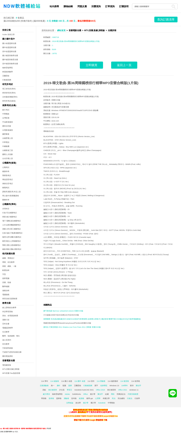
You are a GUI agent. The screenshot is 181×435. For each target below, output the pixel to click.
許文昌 (62, 390)
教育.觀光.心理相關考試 (11, 241)
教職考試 (5, 188)
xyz (1, 428)
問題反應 (82, 6)
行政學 (137, 398)
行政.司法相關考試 (9, 213)
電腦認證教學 (7, 328)
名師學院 (103, 385)
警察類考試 (6, 175)
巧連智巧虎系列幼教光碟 (11, 352)
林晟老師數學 (7, 72)
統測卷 (81, 398)
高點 (44, 390)
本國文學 (106, 398)
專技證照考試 (7, 179)
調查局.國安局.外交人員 (11, 192)
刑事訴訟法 (121, 394)
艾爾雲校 (5, 76)
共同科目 (5, 209)
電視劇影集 (6, 365)
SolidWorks (76, 394)
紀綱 (107, 394)
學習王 (69, 390)
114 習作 (91, 381)
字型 (4, 274)
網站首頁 (61, 30)
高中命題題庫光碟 (9, 51)
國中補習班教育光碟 (10, 60)
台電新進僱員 (7, 130)
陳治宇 (138, 385)
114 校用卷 (135, 381)
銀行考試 (5, 110)
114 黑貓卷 (101, 381)
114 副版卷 (54, 381)
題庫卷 (58, 398)
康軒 (58, 385)
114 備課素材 (113, 381)
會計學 (92, 394)
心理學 (97, 398)
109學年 (124, 385)
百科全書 (5, 324)
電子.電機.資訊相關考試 (11, 221)
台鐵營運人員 (7, 138)
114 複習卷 (124, 381)
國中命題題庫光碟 (9, 47)
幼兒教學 (5, 344)
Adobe (67, 394)
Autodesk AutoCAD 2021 (84, 390)
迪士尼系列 (6, 340)
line (116, 416)
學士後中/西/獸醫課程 (10, 196)
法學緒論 (69, 403)
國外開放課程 (7, 356)
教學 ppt (89, 398)
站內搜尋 (54, 6)
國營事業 (5, 134)
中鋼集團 (5, 146)
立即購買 (91, 65)
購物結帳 (68, 6)
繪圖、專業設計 (8, 258)
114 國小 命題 (66, 381)
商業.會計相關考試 (9, 217)
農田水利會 (6, 126)
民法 (113, 398)
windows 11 (133, 390)
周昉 (112, 394)
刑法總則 (121, 398)
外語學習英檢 (7, 312)
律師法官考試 (7, 184)
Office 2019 (100, 390)
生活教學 (5, 332)
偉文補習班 (52, 390)
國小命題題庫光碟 (9, 43)
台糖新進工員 (7, 150)
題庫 (70, 385)
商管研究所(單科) (9, 93)
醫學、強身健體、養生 (11, 336)
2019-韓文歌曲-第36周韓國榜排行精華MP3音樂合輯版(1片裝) (90, 83)
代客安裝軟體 (133, 394)
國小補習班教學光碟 (10, 55)
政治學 (78, 403)
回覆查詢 (96, 6)
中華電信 (5, 142)
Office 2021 (122, 390)
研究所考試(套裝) (9, 101)
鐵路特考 (5, 171)
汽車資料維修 (7, 348)
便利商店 (82, 412)
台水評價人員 (7, 158)
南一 (52, 385)
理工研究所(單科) (9, 89)
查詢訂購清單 (166, 19)
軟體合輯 (5, 270)
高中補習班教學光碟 (10, 64)
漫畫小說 (5, 320)
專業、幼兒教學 (8, 262)
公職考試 (5, 167)
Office (85, 394)
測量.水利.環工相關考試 (11, 229)
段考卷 (74, 398)
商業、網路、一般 (9, 266)
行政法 (129, 398)
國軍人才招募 (7, 154)
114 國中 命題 (79, 381)
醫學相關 (5, 286)
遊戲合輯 (5, 290)
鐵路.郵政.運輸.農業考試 (11, 249)
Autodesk (101, 403)
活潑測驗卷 (44, 385)
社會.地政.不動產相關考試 (12, 233)
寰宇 (96, 385)
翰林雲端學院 (7, 68)
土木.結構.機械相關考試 (11, 225)
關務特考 (5, 200)
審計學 (93, 403)
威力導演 (46, 394)
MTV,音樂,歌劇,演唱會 (10, 369)
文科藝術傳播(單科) (9, 97)
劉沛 (132, 385)
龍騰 (64, 385)
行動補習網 (6, 80)
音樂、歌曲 (6, 282)
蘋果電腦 (5, 278)
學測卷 (43, 398)
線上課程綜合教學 (9, 307)
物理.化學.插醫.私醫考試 (11, 237)
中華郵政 (5, 114)
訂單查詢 (110, 6)
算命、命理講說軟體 (10, 316)
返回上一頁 (124, 65)
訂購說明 (124, 6)
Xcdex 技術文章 (8, 34)
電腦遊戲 (5, 295)
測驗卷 (66, 398)
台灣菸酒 (5, 118)
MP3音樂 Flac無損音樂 (11, 373)
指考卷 (51, 398)
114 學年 (44, 381)
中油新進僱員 (7, 122)
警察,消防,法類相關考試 (11, 245)
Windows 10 (114, 385)
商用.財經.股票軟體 (9, 299)
